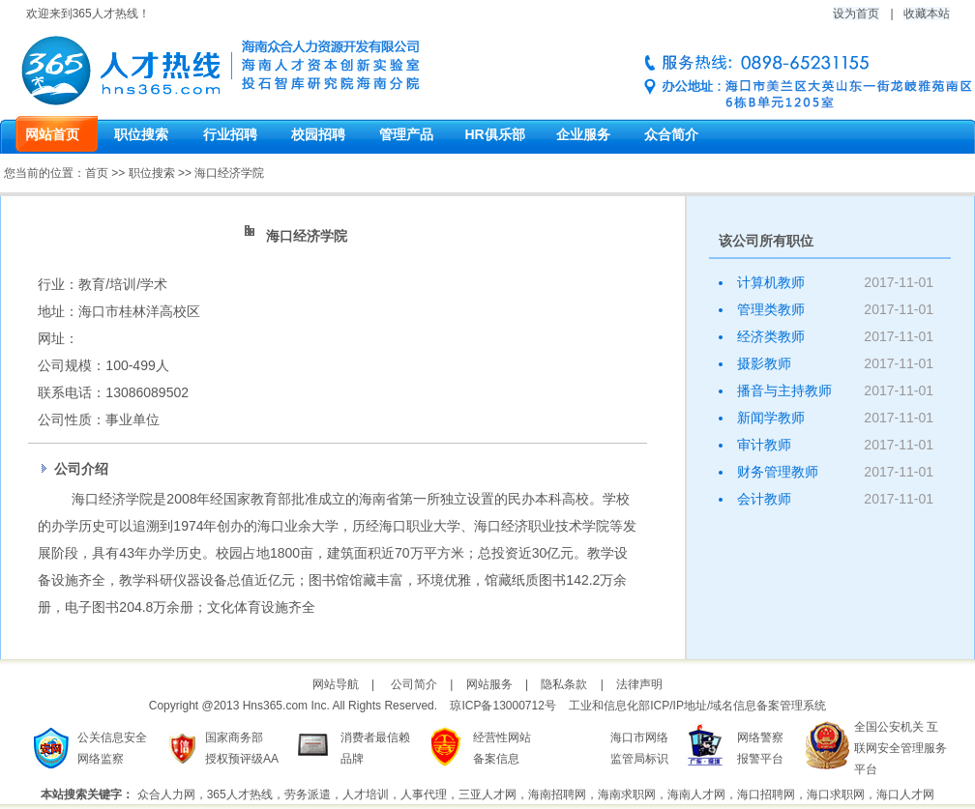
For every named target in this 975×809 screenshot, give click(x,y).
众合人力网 (166, 794)
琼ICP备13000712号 (502, 705)
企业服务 (583, 134)
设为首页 (856, 13)
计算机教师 (771, 282)
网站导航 (335, 684)
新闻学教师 (771, 417)
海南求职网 (627, 794)
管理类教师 (771, 309)
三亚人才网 (487, 794)
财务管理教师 (777, 471)
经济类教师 (771, 336)
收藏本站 (926, 13)
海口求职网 (836, 794)
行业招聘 (230, 134)
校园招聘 (318, 134)
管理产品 (406, 134)
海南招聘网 (557, 794)
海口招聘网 (766, 794)
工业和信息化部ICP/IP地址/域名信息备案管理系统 (697, 705)
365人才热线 (240, 794)
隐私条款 (564, 684)
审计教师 (764, 444)
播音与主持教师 (784, 390)
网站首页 (52, 134)
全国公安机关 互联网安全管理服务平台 (900, 748)
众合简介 (671, 134)
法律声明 (639, 684)
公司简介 (414, 684)
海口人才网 (905, 794)
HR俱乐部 (494, 134)
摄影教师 (764, 363)
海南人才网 (696, 794)
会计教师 (764, 498)
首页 (96, 173)
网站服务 (489, 684)
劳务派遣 (307, 794)
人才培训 (365, 794)
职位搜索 (141, 134)
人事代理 (423, 794)
